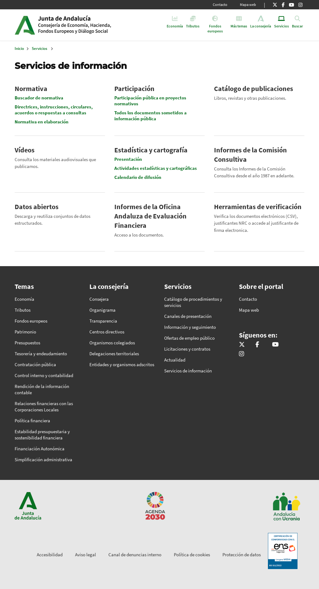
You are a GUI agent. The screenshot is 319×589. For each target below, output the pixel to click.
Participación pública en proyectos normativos (150, 101)
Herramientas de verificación (258, 206)
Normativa (31, 88)
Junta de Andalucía (25, 25)
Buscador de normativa (39, 98)
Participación (134, 88)
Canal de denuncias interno (134, 555)
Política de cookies (192, 555)
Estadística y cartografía (151, 150)
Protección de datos (241, 555)
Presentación (128, 159)
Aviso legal (85, 555)
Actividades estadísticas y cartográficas (155, 168)
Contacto (220, 4)
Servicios (39, 48)
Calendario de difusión (137, 177)
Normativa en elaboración (42, 122)
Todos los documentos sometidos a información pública (150, 116)
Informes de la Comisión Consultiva (250, 155)
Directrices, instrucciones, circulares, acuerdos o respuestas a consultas (54, 110)
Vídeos (25, 150)
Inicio (86, 25)
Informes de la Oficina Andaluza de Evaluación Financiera (150, 216)
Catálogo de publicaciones (253, 88)
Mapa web (248, 4)
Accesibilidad (50, 555)
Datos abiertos (37, 206)
